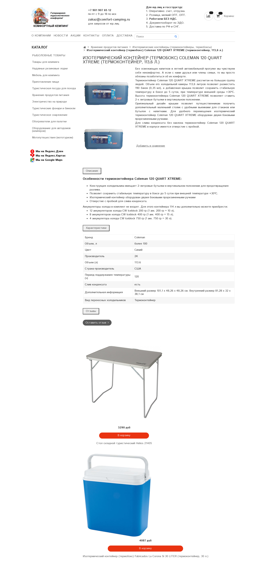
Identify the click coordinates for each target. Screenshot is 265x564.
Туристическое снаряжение (49, 115)
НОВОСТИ (61, 36)
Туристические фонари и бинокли (53, 108)
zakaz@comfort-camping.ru (109, 19)
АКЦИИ (76, 36)
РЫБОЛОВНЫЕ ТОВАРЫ (48, 55)
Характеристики (96, 228)
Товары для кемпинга (45, 62)
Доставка (125, 36)
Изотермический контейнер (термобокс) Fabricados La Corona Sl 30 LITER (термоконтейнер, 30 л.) (145, 556)
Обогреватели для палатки (49, 122)
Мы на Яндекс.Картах (47, 156)
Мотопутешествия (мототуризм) (52, 138)
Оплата (108, 36)
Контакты (91, 36)
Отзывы (91, 311)
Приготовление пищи (45, 82)
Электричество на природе (49, 102)
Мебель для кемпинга (45, 75)
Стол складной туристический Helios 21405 (124, 443)
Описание (92, 171)
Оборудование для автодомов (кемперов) (51, 129)
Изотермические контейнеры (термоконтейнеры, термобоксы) (172, 47)
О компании (41, 36)
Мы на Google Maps (46, 160)
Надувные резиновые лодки (50, 69)
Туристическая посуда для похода (54, 88)
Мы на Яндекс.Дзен (46, 151)
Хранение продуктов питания (109, 47)
